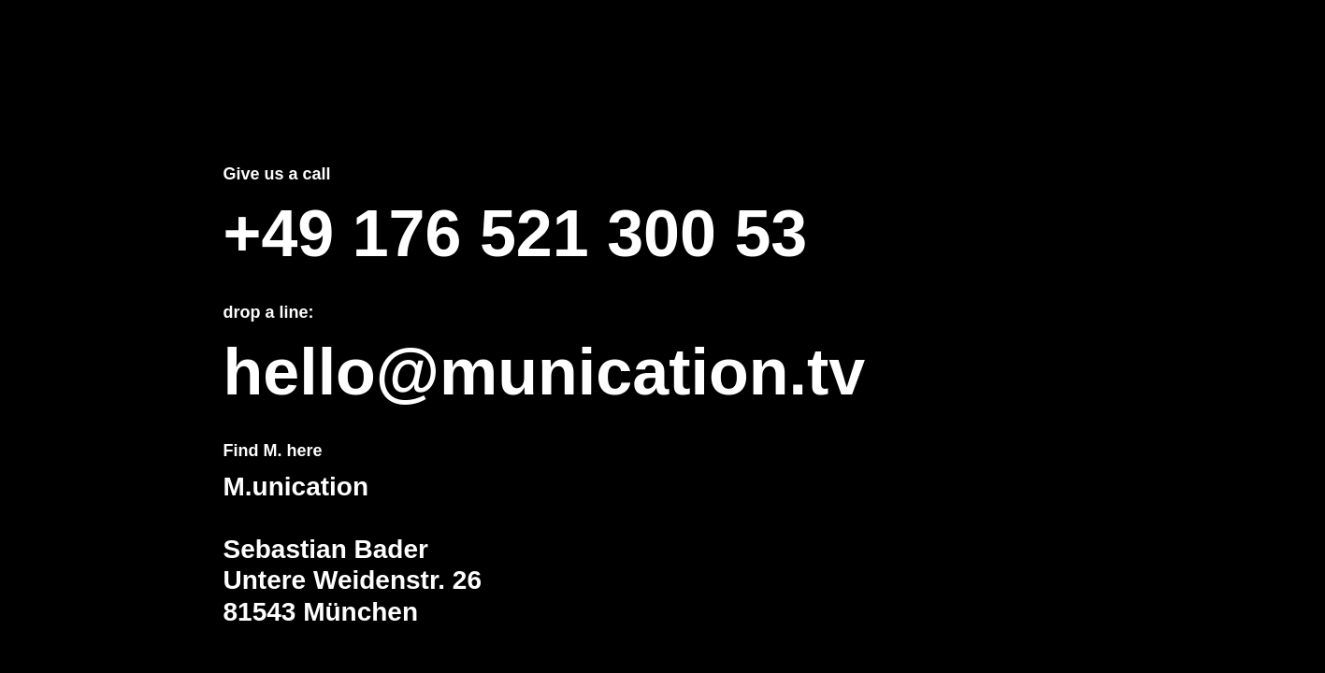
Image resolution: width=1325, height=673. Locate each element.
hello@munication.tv (544, 372)
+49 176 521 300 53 (515, 233)
